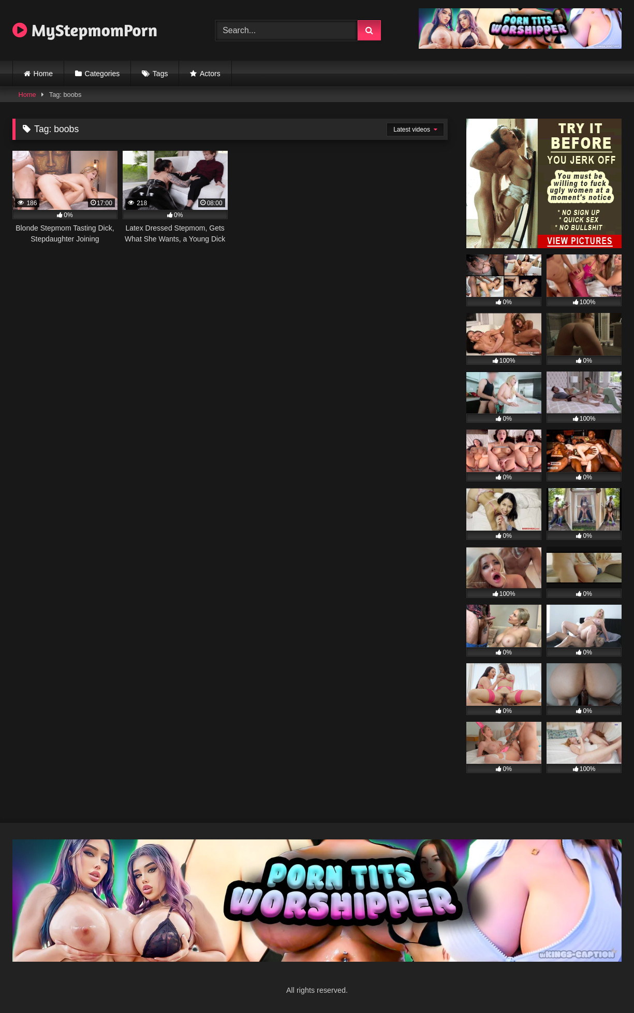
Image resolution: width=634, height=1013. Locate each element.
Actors (210, 73)
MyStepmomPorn (84, 30)
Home (43, 73)
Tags (160, 73)
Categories (102, 73)
